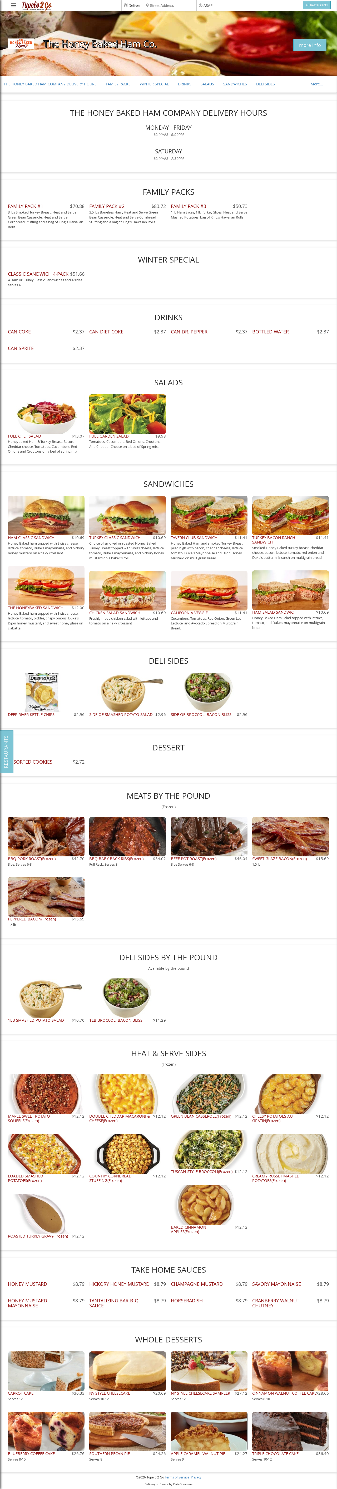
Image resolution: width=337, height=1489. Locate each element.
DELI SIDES (265, 83)
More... (317, 83)
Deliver (134, 5)
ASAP (208, 5)
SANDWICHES (235, 83)
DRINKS (184, 83)
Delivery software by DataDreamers (168, 1484)
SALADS (207, 83)
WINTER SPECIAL (154, 83)
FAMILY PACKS (118, 83)
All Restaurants (317, 5)
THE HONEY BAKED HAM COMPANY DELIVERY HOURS (50, 83)
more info (310, 45)
